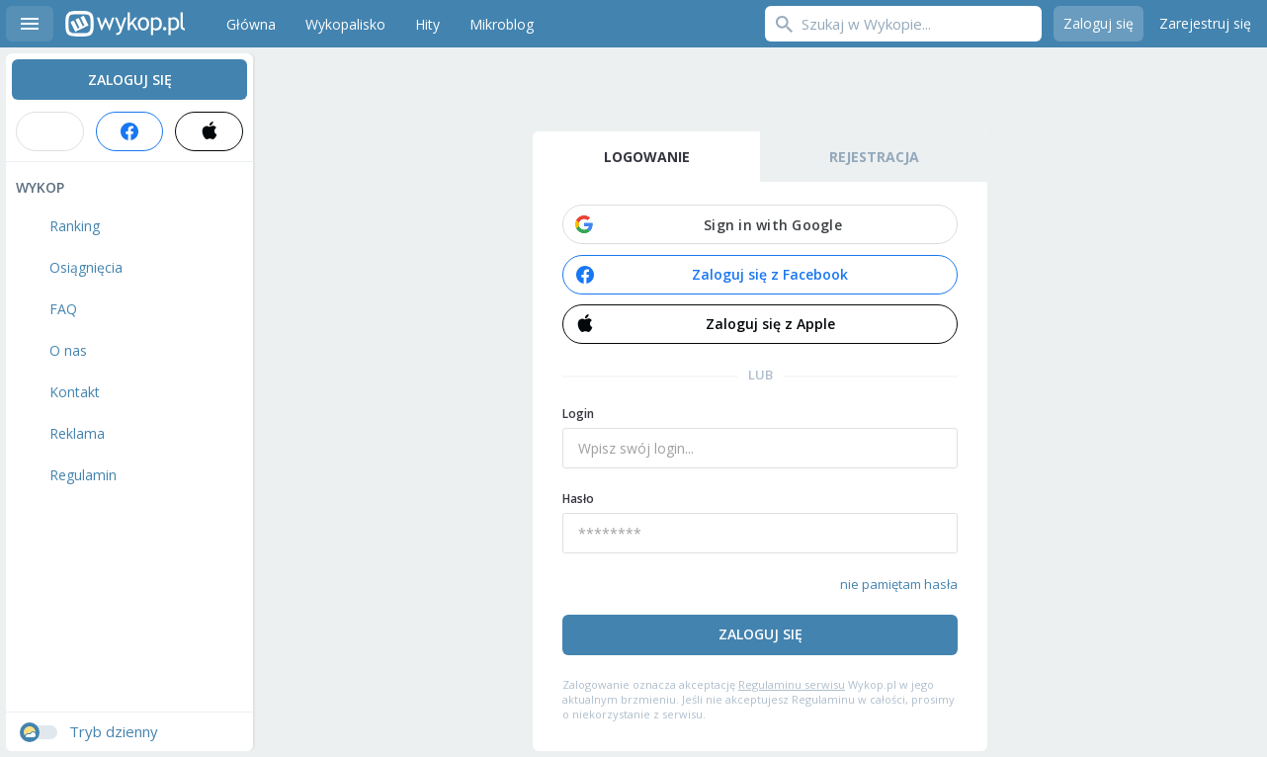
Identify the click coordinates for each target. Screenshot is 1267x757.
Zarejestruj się (1205, 23)
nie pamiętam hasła (899, 584)
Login (578, 413)
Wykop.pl (125, 23)
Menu (29, 24)
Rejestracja (874, 156)
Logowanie (647, 156)
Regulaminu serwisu (791, 684)
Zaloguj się (1098, 23)
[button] (760, 224)
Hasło (578, 498)
